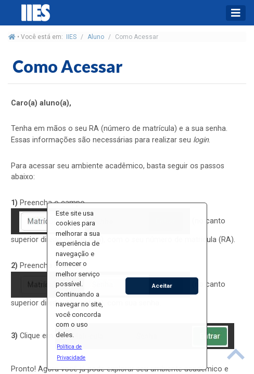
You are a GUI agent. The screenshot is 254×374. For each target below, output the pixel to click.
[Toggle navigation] (236, 13)
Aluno (95, 37)
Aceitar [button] (162, 285)
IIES (71, 37)
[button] (80, 352)
